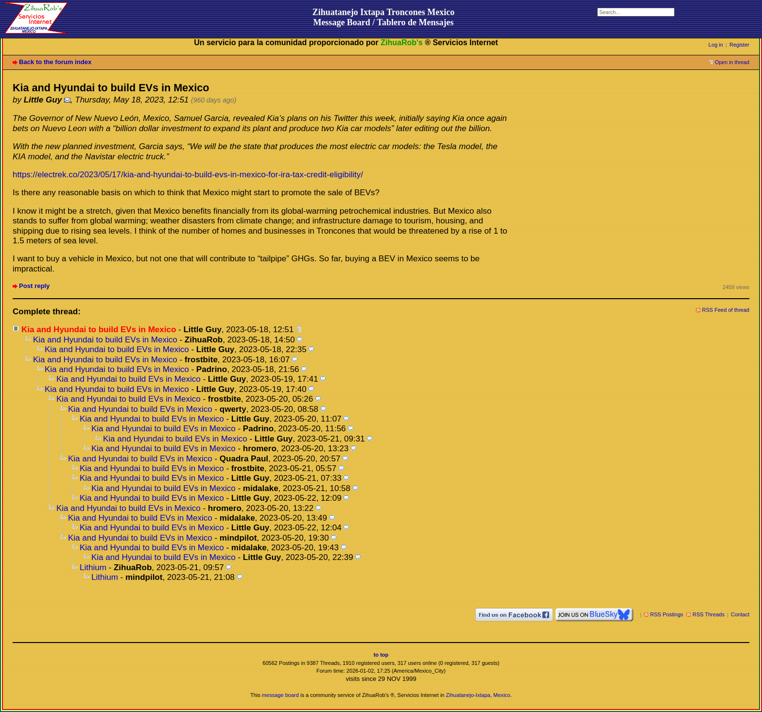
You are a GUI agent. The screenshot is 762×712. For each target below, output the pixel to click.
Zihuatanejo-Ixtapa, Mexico (478, 695)
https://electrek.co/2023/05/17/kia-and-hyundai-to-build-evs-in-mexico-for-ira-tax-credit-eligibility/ (188, 174)
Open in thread (732, 62)
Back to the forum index (55, 62)
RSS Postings (666, 614)
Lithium (93, 567)
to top (381, 655)
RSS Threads (709, 614)
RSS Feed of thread (726, 310)
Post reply (34, 285)
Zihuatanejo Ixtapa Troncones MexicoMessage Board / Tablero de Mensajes (383, 17)
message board (280, 695)
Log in (716, 45)
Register (739, 45)
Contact (740, 614)
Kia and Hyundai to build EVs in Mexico (105, 339)
